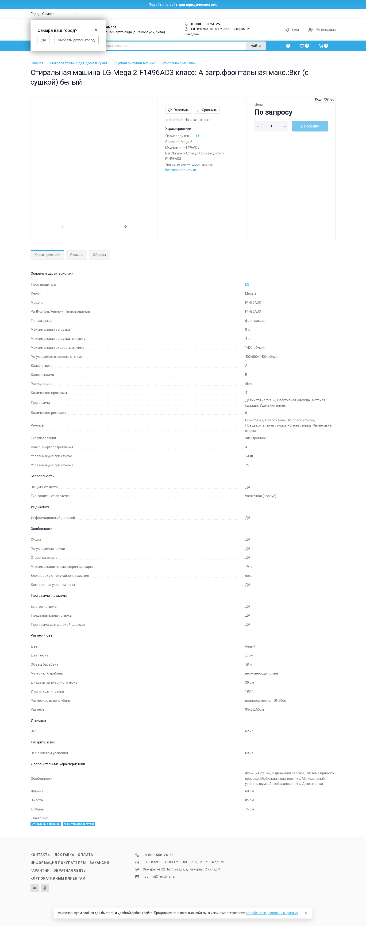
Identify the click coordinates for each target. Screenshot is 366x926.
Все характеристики (180, 170)
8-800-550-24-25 (202, 24)
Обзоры (99, 255)
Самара (48, 14)
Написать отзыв (197, 120)
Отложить (178, 110)
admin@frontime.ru (160, 876)
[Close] (306, 913)
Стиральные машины (45, 823)
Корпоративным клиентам (58, 878)
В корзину (310, 126)
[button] (268, 14)
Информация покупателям (58, 863)
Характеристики (47, 255)
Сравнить (206, 110)
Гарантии (40, 870)
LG (198, 136)
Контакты (41, 855)
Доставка (64, 855)
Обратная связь (70, 870)
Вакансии (99, 863)
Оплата (85, 855)
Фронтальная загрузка (79, 823)
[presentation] (63, 226)
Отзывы (76, 255)
